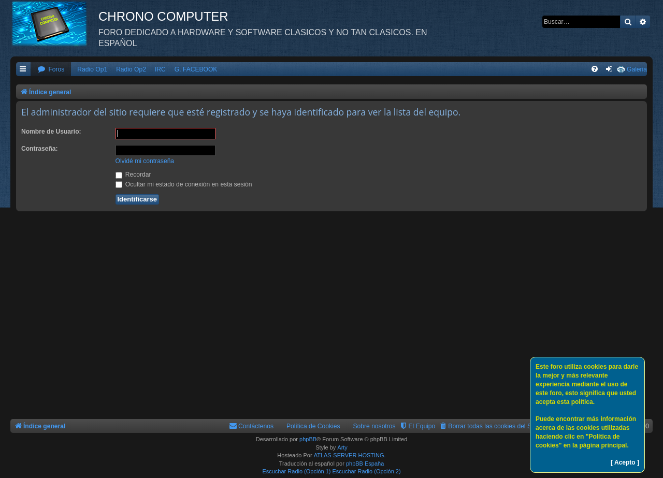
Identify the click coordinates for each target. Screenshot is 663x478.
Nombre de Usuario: (51, 131)
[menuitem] (51, 70)
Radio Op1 (92, 69)
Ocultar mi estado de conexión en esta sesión (184, 184)
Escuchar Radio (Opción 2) (367, 471)
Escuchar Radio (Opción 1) (296, 471)
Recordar (133, 174)
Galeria (637, 69)
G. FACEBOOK (196, 69)
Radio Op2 (131, 69)
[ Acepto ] (625, 462)
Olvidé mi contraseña (145, 161)
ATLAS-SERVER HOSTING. (350, 455)
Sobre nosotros (374, 426)
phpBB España (365, 463)
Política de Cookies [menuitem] (313, 426)
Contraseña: (39, 148)
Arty (342, 447)
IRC (160, 69)
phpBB (307, 439)
